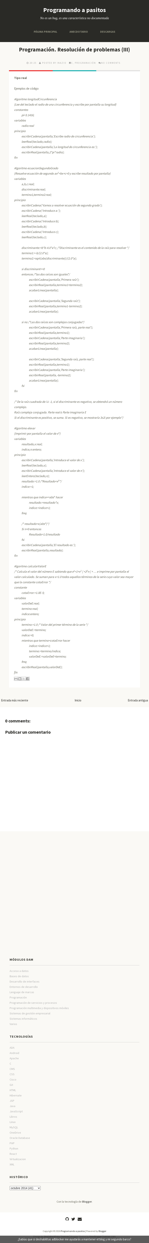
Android (14, 1053)
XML (12, 1164)
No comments (110, 62)
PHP (12, 1143)
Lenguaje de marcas (22, 992)
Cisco (13, 1079)
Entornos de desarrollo (24, 986)
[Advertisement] (74, 863)
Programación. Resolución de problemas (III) (74, 49)
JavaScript (16, 1111)
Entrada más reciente (14, 700)
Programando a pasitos (74, 10)
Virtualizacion (18, 1159)
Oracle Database (20, 1138)
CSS (12, 1074)
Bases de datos (19, 976)
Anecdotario (78, 31)
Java (12, 1106)
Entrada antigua (138, 700)
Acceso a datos (19, 971)
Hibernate (16, 1095)
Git (11, 1084)
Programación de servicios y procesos (33, 1002)
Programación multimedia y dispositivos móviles (39, 1008)
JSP (12, 1100)
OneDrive (15, 1132)
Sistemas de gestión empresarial (30, 1013)
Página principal (45, 31)
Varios (13, 1024)
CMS (12, 1069)
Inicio (78, 700)
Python (14, 1148)
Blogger (87, 1201)
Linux (13, 1122)
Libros (13, 1116)
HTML (13, 1090)
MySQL (14, 1127)
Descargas (107, 31)
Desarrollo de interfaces (24, 981)
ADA (12, 1047)
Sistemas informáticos (23, 1018)
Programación (85, 62)
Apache (14, 1058)
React (13, 1153)
